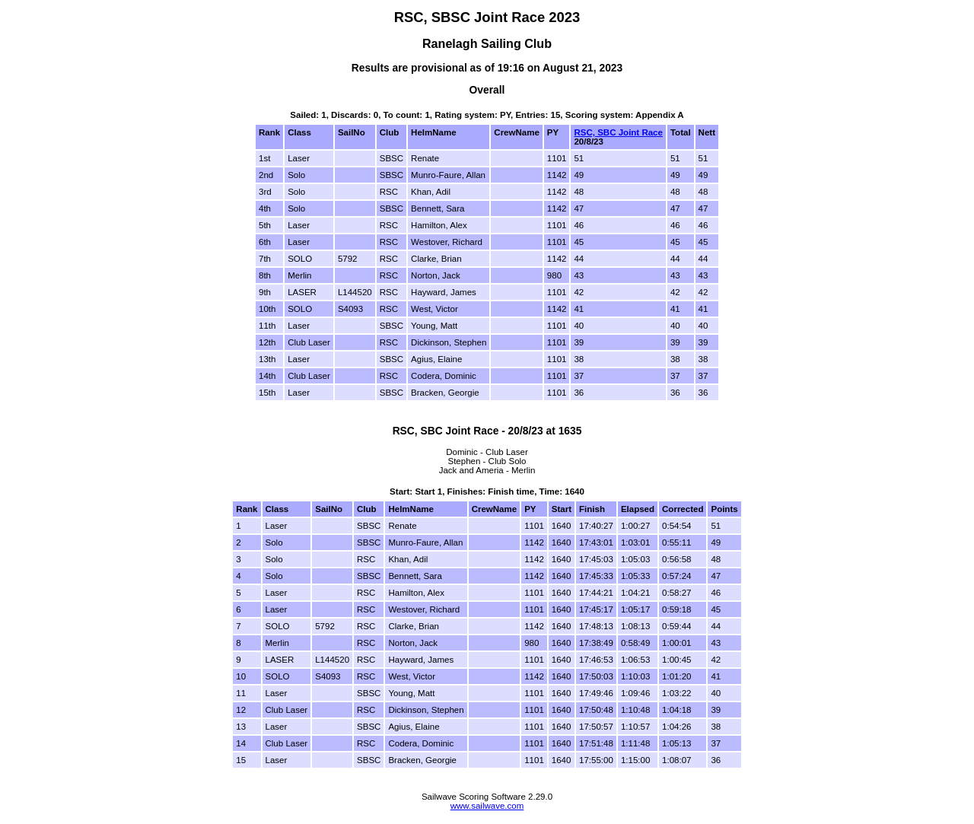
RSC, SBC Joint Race (618, 132)
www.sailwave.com (487, 805)
